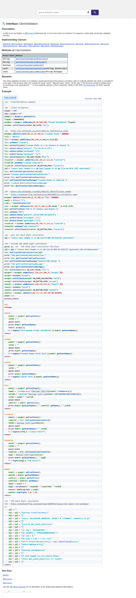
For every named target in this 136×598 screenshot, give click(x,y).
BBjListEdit (45, 46)
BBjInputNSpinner (10, 46)
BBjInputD (54, 44)
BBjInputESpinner (92, 44)
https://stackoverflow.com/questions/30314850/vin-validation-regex (44, 194)
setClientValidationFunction (31, 68)
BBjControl (29, 33)
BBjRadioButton (57, 46)
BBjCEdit (6, 44)
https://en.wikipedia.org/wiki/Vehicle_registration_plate (39, 131)
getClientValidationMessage (30, 62)
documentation (89, 85)
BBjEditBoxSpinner (41, 44)
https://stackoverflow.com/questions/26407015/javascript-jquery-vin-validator (50, 504)
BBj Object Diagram (18, 587)
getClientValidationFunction (31, 59)
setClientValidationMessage (30, 72)
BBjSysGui (7, 579)
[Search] (95, 12)
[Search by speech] (88, 12)
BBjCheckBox (17, 44)
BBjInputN (104, 44)
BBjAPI (6, 575)
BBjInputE (79, 44)
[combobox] (64, 12)
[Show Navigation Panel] (129, 5)
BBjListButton (34, 46)
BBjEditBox (28, 44)
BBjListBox (22, 46)
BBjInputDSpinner (67, 44)
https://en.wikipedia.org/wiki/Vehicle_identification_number (41, 191)
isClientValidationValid (28, 65)
